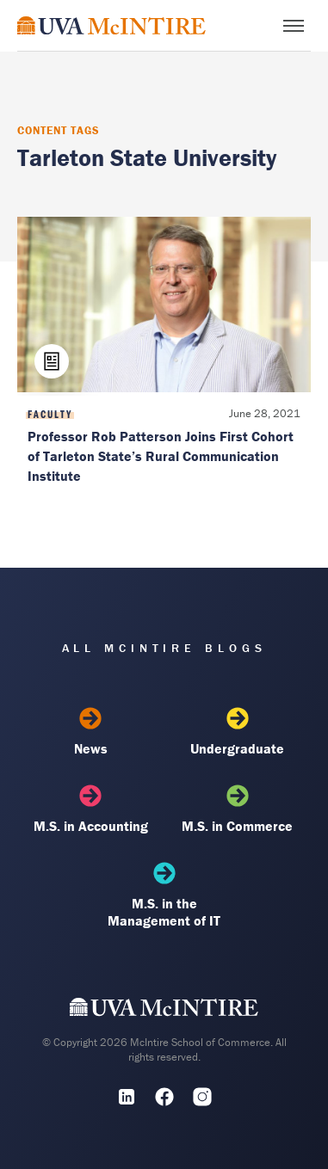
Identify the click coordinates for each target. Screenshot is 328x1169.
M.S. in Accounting (91, 809)
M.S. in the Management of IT (164, 895)
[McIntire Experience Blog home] (111, 25)
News (91, 732)
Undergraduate (237, 732)
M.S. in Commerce (237, 809)
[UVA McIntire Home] (164, 1011)
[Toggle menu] (293, 26)
